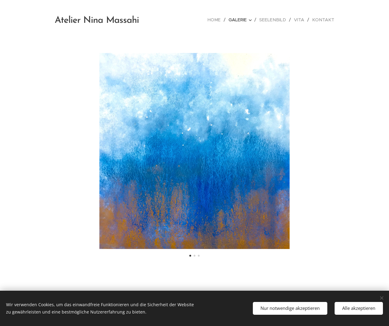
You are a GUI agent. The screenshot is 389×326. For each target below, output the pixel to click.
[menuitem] (220, 19)
